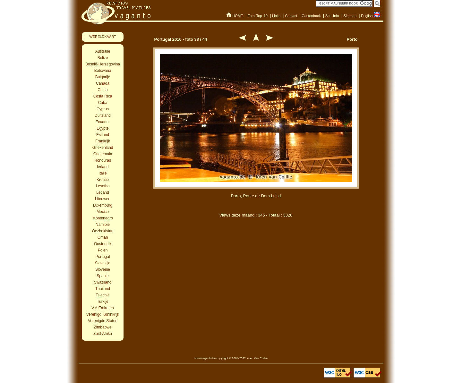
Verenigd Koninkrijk (102, 314)
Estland (102, 134)
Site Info (332, 16)
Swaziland (103, 282)
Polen (103, 250)
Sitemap (350, 16)
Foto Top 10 (258, 16)
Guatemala (102, 154)
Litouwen (102, 199)
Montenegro (102, 218)
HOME (237, 16)
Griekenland (102, 147)
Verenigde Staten (102, 321)
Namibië (103, 224)
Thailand (102, 288)
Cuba (102, 102)
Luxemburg (102, 205)
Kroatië (103, 179)
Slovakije (102, 263)
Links (276, 16)
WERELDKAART (102, 36)
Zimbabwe (102, 327)
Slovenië (102, 269)
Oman (103, 237)
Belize (103, 57)
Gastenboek (311, 16)
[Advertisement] (256, 256)
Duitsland (103, 115)
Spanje (102, 276)
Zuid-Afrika (102, 333)
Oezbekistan (103, 231)
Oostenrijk (102, 244)
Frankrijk (102, 141)
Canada (102, 83)
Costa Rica (102, 96)
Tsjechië (102, 295)
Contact (291, 16)
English (366, 16)
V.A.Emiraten (102, 308)
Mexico (103, 211)
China (102, 90)
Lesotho (103, 186)
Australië (102, 51)
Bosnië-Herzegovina (102, 64)
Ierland (103, 167)
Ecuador (103, 122)
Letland (102, 192)
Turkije (102, 301)
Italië (102, 173)
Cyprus (103, 109)
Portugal (103, 256)
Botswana (102, 70)
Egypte (102, 128)
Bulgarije (102, 77)
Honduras (102, 160)
